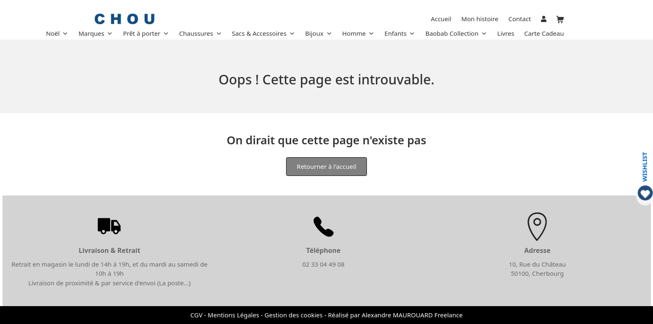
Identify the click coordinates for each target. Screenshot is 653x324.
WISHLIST (644, 166)
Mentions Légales (233, 315)
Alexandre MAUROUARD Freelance (412, 315)
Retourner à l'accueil (326, 166)
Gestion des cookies (293, 315)
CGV (196, 315)
